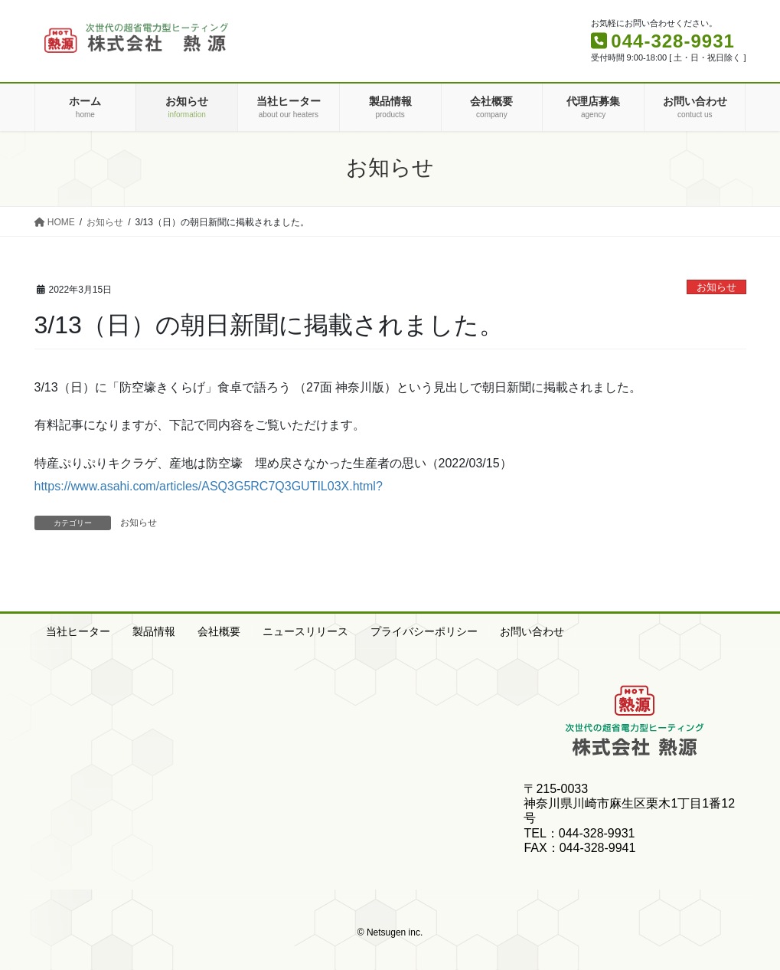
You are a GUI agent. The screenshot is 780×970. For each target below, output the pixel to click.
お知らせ (716, 287)
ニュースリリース (305, 631)
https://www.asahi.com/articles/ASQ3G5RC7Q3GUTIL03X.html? (208, 486)
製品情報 (153, 631)
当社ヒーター (78, 631)
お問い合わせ (532, 631)
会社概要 (218, 631)
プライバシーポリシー (424, 631)
